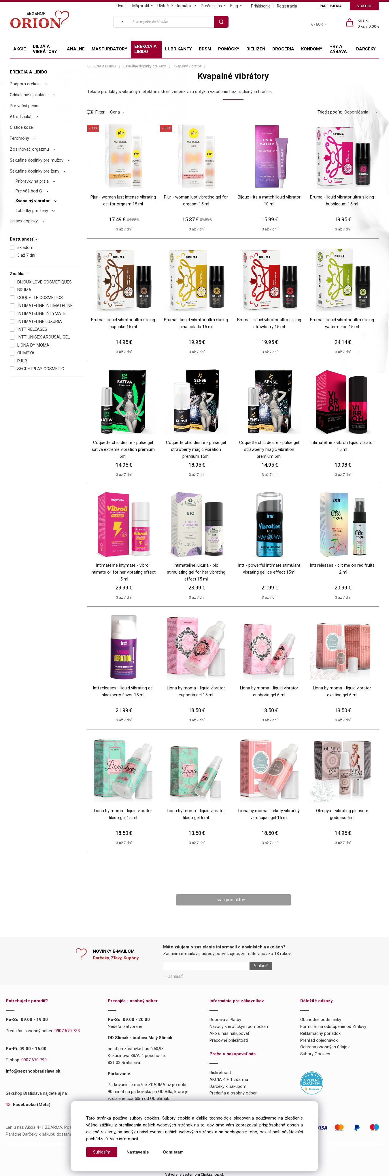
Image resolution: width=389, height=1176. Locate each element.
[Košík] (368, 24)
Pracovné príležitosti (228, 1038)
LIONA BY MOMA (33, 345)
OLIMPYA (26, 353)
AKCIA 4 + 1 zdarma (228, 1077)
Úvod (121, 5)
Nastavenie (137, 1152)
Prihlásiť (258, 966)
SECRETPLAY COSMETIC (40, 368)
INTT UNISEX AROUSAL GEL (43, 337)
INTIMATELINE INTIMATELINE (45, 305)
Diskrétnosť (220, 1070)
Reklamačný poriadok (320, 1031)
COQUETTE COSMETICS (40, 297)
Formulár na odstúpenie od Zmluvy (333, 1024)
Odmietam (173, 1152)
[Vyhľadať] (120, 22)
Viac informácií (124, 1138)
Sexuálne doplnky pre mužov (36, 160)
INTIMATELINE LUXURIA (39, 321)
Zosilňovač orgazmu (29, 149)
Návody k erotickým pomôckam (239, 1024)
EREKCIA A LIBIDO (145, 49)
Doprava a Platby (225, 1017)
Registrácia (287, 6)
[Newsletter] (206, 966)
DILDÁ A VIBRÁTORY (45, 49)
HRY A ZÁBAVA (338, 49)
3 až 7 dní (26, 255)
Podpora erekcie (25, 83)
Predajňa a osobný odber (233, 1091)
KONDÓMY (311, 49)
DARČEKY (366, 49)
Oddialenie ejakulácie (29, 94)
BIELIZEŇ (255, 49)
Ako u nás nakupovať (229, 1031)
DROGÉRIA (283, 49)
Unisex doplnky (24, 221)
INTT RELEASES (32, 329)
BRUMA (24, 290)
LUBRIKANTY (178, 49)
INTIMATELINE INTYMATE (41, 313)
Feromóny (19, 138)
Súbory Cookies (315, 1052)
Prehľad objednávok (319, 1038)
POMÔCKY (228, 49)
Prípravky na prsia (32, 181)
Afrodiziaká (20, 116)
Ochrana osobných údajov (325, 1045)
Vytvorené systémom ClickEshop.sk (194, 1172)
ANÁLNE (76, 49)
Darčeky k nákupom (227, 1084)
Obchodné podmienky (320, 1017)
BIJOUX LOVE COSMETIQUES (44, 282)
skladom (25, 247)
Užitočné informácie (174, 5)
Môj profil (140, 5)
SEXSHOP (364, 6)
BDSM (205, 49)
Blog (234, 5)
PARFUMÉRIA (331, 6)
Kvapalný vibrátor (33, 200)
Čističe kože (21, 127)
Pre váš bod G (29, 191)
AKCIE (19, 49)
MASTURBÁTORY (109, 49)
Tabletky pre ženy (32, 210)
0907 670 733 (67, 1029)
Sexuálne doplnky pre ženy (34, 171)
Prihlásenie (261, 6)
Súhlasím (101, 1152)
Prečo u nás (211, 5)
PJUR (22, 361)
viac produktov (231, 899)
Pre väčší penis (24, 105)
